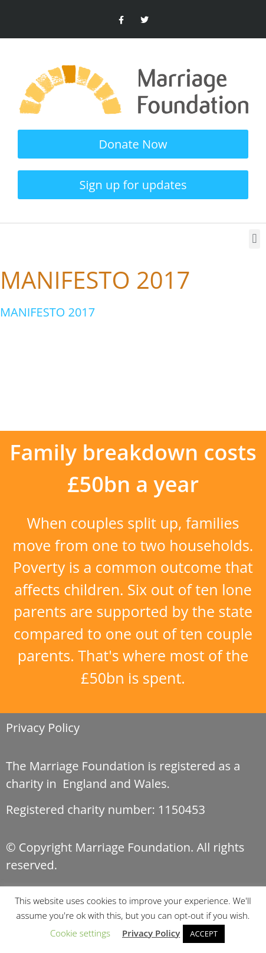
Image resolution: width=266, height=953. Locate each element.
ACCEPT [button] (204, 933)
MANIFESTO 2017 (47, 312)
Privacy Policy (43, 728)
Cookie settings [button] (80, 933)
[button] (254, 239)
